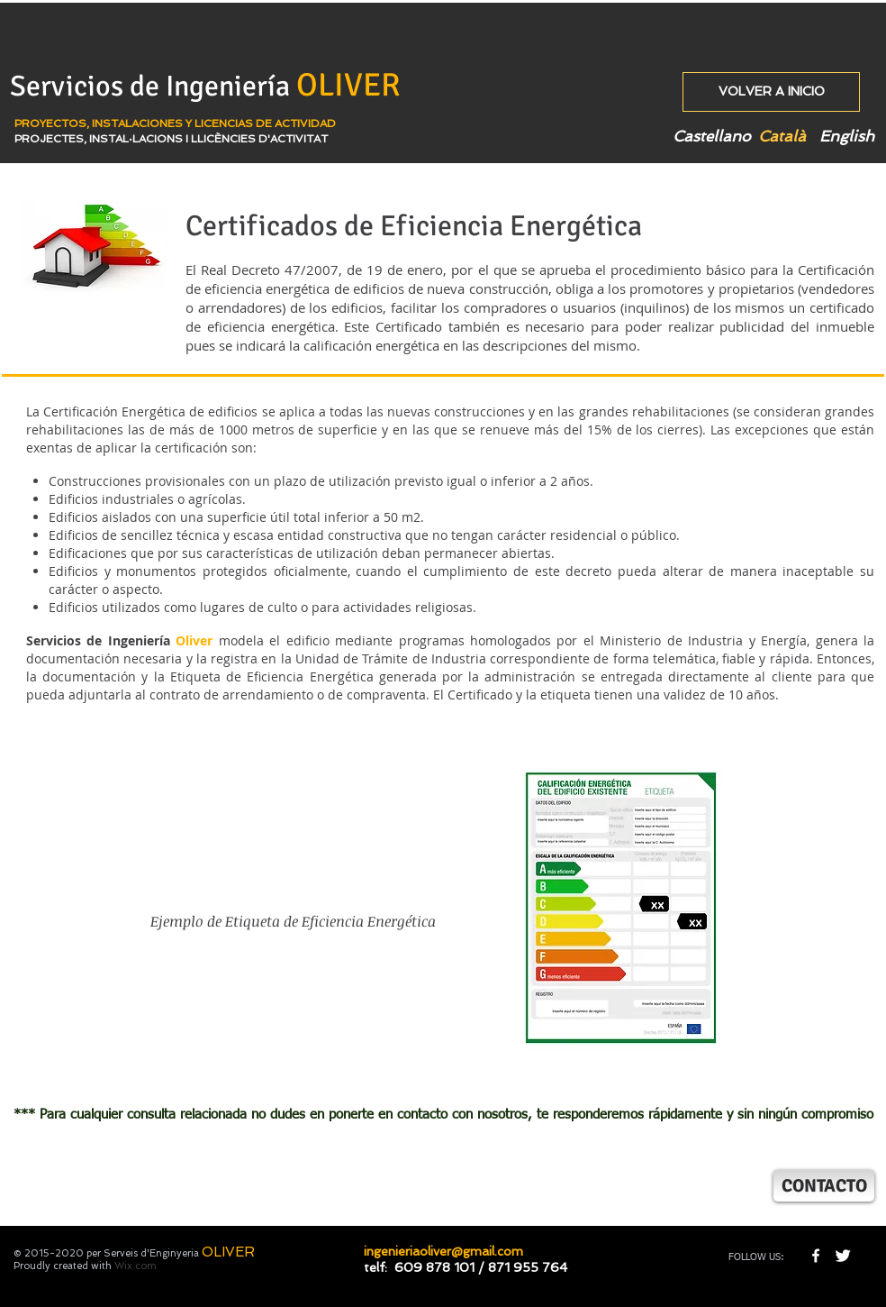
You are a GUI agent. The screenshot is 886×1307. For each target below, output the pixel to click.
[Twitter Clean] (843, 1256)
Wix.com (135, 1266)
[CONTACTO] (823, 1186)
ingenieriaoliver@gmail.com (443, 1251)
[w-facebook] (816, 1256)
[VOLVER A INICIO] (771, 92)
